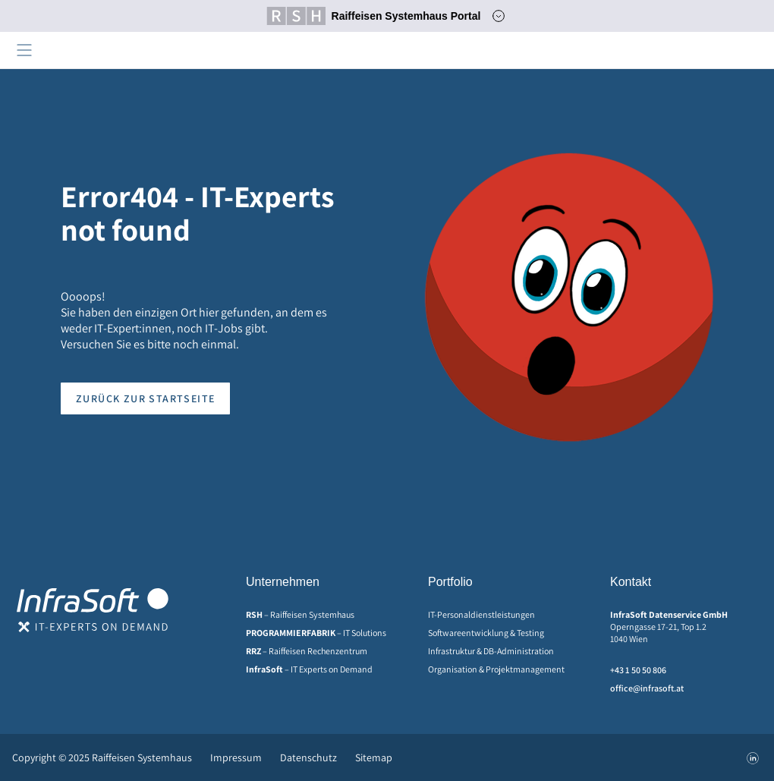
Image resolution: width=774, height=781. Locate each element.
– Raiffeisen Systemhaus (300, 614)
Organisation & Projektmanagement (496, 669)
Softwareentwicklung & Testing (486, 632)
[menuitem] (322, 615)
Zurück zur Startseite (145, 398)
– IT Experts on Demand (309, 669)
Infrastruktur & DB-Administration (491, 651)
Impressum (236, 757)
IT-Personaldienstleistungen (481, 614)
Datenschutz (308, 757)
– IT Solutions (316, 632)
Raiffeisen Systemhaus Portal (373, 16)
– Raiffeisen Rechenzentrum (306, 651)
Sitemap (373, 757)
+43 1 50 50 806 (638, 670)
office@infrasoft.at (647, 688)
